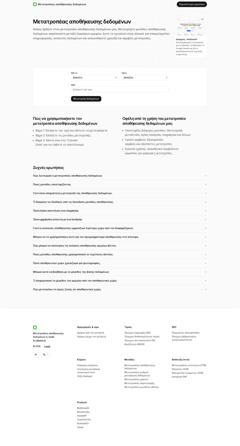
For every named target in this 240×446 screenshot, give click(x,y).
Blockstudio (83, 412)
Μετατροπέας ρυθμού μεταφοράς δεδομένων (137, 374)
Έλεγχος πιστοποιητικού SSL (140, 340)
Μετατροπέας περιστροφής (139, 383)
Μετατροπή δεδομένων (86, 98)
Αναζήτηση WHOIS (134, 344)
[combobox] (94, 77)
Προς (124, 73)
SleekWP (82, 415)
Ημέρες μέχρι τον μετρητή (91, 336)
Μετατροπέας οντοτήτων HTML (189, 365)
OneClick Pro (84, 419)
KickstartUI (83, 423)
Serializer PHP (179, 376)
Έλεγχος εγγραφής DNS (137, 332)
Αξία (73, 85)
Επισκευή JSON (180, 369)
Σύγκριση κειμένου (87, 365)
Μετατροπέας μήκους (136, 379)
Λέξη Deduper (84, 376)
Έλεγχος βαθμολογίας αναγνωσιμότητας (184, 338)
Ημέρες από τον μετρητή (90, 332)
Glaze (80, 427)
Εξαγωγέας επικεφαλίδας (186, 332)
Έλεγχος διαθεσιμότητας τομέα (141, 336)
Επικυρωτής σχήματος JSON (187, 373)
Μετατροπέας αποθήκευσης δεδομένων (139, 367)
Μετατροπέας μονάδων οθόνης (141, 387)
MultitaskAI (83, 408)
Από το (74, 73)
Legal (47, 346)
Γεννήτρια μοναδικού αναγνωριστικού (88, 371)
